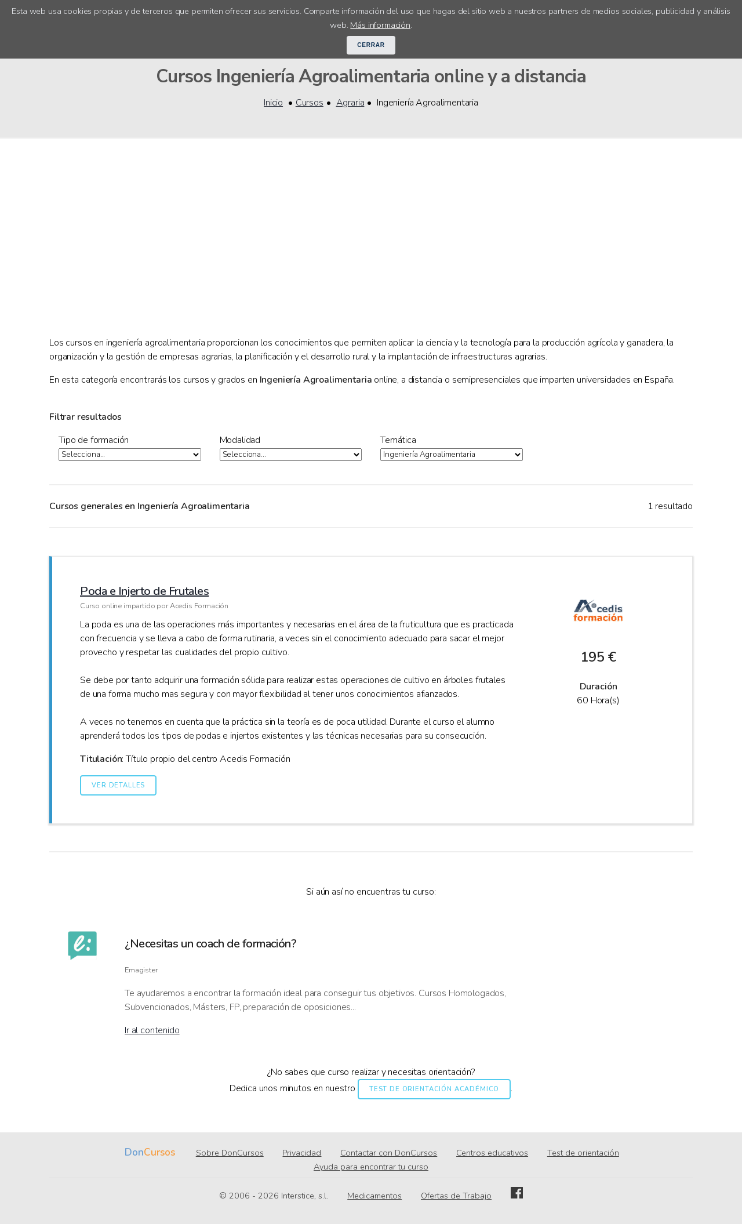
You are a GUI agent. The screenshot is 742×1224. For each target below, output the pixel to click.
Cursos (309, 102)
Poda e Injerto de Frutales (144, 592)
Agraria (350, 102)
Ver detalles (118, 786)
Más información (380, 25)
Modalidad (240, 440)
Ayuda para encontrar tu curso (371, 1167)
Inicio (273, 102)
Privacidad (301, 1153)
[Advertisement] (371, 249)
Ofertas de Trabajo (456, 1196)
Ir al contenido (152, 1031)
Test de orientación (583, 1153)
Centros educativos (492, 1153)
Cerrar (371, 45)
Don (134, 1153)
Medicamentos (374, 1196)
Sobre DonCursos (230, 1153)
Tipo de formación (94, 440)
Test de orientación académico (434, 1089)
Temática (398, 440)
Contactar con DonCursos (388, 1153)
